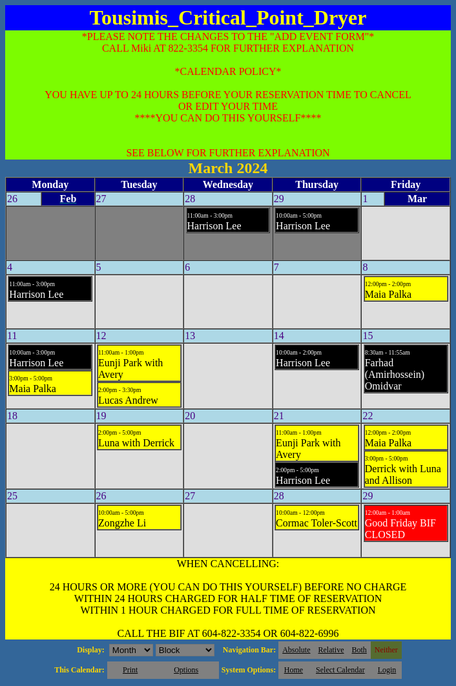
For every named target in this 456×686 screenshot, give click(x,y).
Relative (331, 649)
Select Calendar (340, 669)
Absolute (296, 649)
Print (130, 669)
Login (387, 669)
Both (359, 649)
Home (293, 669)
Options (186, 669)
